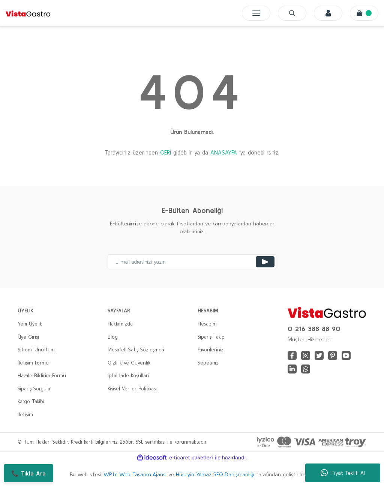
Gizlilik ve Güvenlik (129, 363)
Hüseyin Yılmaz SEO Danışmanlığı (215, 474)
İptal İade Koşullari (128, 375)
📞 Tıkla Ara (28, 473)
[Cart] (364, 13)
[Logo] (28, 13)
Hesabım (207, 324)
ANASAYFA (223, 152)
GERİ (165, 152)
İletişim (25, 414)
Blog (113, 337)
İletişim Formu (33, 363)
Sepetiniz (208, 363)
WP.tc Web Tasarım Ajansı (135, 474)
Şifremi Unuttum (36, 349)
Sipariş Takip (211, 337)
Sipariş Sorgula (34, 389)
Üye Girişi (28, 337)
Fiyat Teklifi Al (343, 473)
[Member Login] (328, 13)
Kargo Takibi (31, 401)
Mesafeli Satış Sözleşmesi (136, 349)
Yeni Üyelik (30, 324)
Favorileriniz (211, 349)
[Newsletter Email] (192, 261)
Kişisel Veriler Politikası (132, 389)
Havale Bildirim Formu (42, 375)
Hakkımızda (120, 324)
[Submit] (265, 261)
